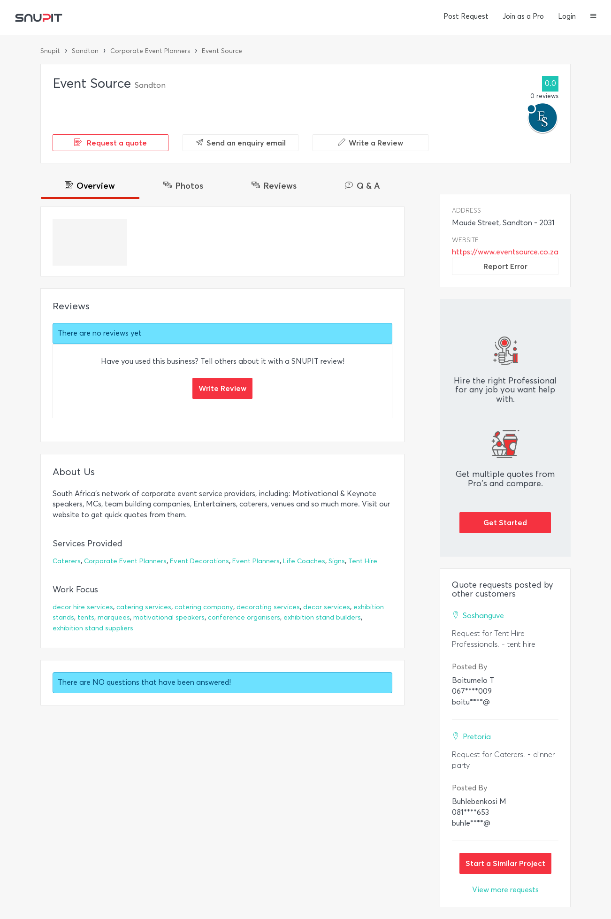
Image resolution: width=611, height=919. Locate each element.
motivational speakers (169, 617)
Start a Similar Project (505, 863)
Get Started (505, 522)
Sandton (85, 51)
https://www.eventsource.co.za (505, 251)
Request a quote (110, 142)
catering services (143, 607)
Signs (336, 561)
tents (85, 617)
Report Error (505, 266)
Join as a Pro (523, 16)
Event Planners (256, 561)
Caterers (67, 561)
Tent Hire (362, 561)
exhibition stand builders (322, 617)
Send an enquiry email (241, 142)
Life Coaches (304, 561)
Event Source (222, 51)
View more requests (505, 889)
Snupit (50, 51)
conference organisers (244, 617)
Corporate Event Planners (150, 51)
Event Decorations (199, 561)
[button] (593, 17)
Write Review (222, 388)
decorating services (268, 607)
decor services (326, 607)
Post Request (466, 16)
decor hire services (83, 607)
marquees (114, 617)
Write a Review (370, 142)
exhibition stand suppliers (93, 628)
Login (567, 16)
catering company (204, 607)
